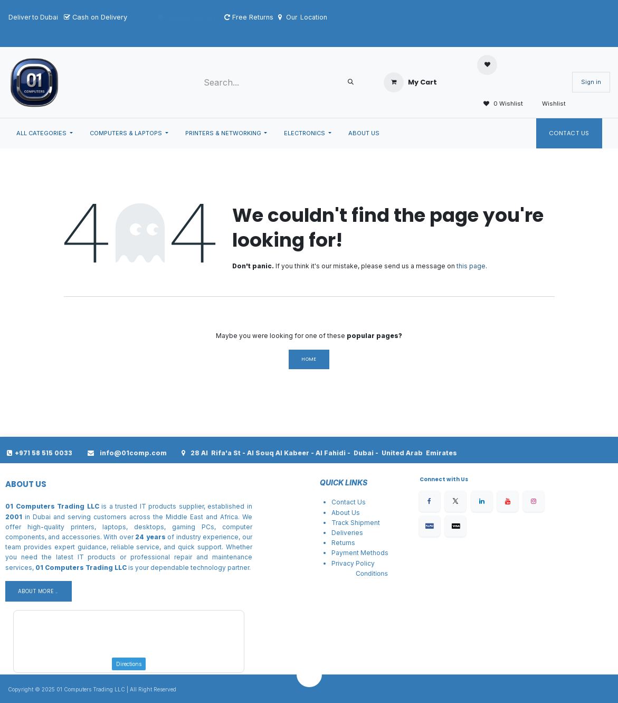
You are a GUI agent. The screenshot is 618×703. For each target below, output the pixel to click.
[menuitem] (44, 133)
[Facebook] (429, 501)
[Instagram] (533, 501)
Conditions (372, 573)
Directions (128, 664)
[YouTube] (507, 501)
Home (309, 359)
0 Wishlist (500, 104)
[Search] (351, 82)
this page (471, 266)
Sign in (591, 82)
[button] (309, 674)
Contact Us (569, 133)
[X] (455, 501)
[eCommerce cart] (410, 82)
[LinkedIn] (481, 501)
